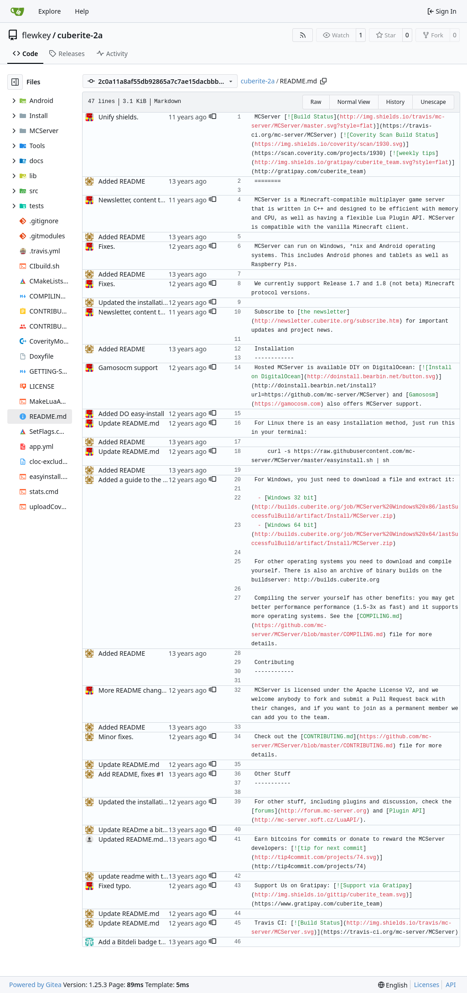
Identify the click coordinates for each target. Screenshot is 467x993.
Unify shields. (119, 117)
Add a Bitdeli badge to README (145, 941)
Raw (316, 102)
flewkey (36, 35)
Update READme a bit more (140, 829)
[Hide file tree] (15, 82)
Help (82, 11)
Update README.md (129, 423)
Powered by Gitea (35, 984)
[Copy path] (323, 81)
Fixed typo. (115, 885)
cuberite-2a (80, 35)
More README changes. (134, 690)
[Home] (17, 11)
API (451, 984)
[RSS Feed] (302, 35)
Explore (49, 11)
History (395, 102)
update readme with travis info (145, 876)
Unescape (433, 102)
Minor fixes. (116, 736)
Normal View (353, 102)
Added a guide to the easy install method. (161, 479)
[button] (212, 117)
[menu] (393, 985)
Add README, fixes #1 (131, 774)
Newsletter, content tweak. (138, 200)
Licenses (427, 984)
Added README (122, 181)
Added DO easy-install (131, 413)
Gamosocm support (128, 367)
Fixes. (107, 246)
